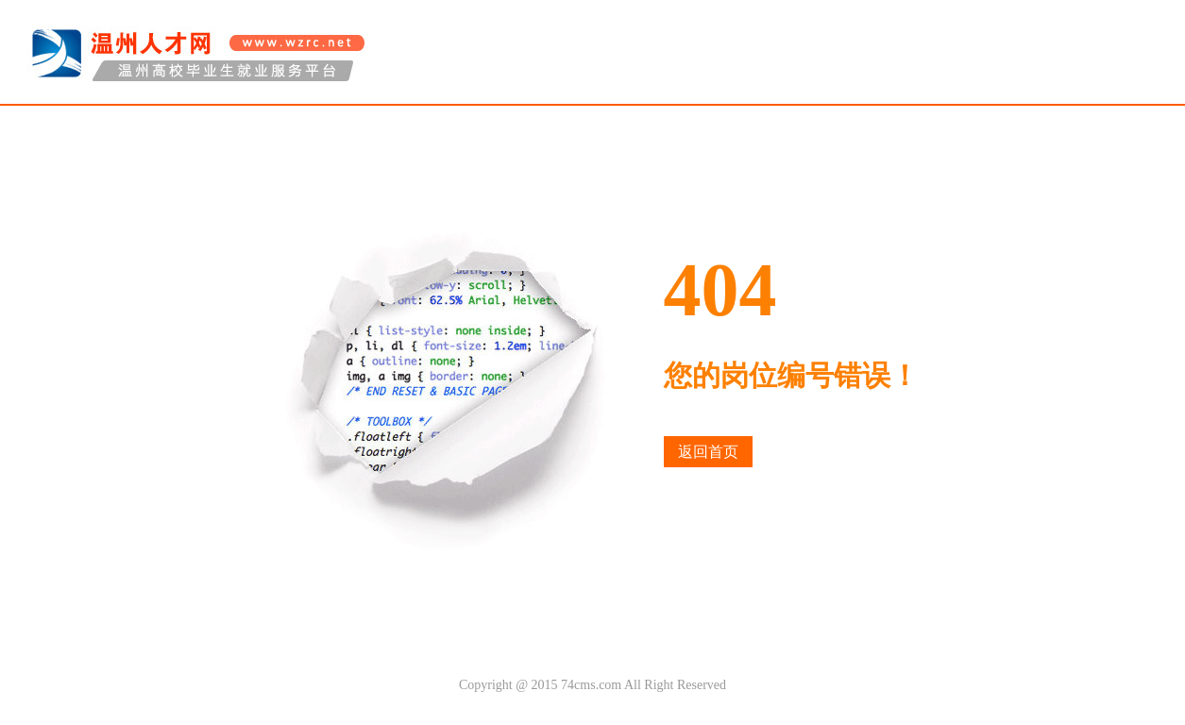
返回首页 (708, 452)
